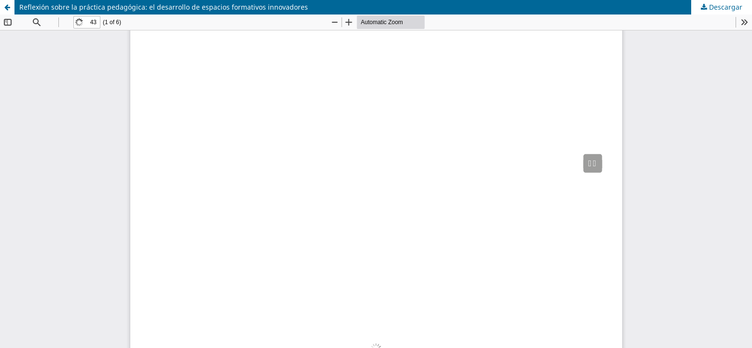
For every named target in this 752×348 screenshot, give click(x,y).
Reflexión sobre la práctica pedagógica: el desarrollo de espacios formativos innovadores (163, 7)
